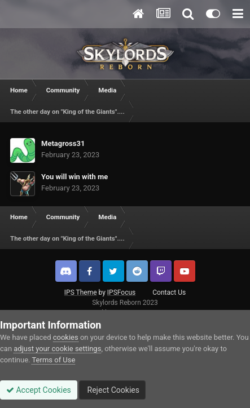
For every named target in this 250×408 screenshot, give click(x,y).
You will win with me (74, 176)
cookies (65, 337)
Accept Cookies (38, 389)
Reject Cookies (112, 389)
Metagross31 (63, 143)
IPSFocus (121, 292)
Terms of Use (53, 360)
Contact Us (169, 292)
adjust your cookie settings (57, 348)
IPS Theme (80, 292)
